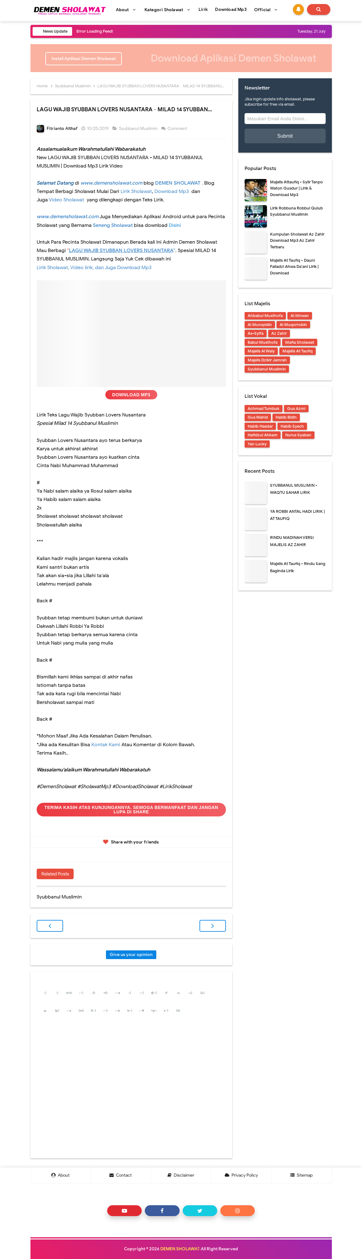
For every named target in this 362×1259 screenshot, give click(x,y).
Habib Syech (292, 426)
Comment (177, 128)
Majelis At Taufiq (297, 351)
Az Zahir (279, 333)
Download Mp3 (131, 394)
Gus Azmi (296, 408)
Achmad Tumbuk (263, 408)
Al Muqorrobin (293, 324)
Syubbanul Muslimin (138, 128)
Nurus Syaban (298, 435)
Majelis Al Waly (261, 351)
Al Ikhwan (300, 315)
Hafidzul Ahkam (262, 435)
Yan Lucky (257, 444)
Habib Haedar (260, 426)
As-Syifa (255, 333)
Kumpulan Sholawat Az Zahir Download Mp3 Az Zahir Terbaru (297, 241)
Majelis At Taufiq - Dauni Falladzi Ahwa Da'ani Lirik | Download (294, 267)
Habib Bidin (286, 417)
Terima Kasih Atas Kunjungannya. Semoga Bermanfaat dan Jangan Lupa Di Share (131, 809)
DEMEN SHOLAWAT (180, 1249)
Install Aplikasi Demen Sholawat (84, 58)
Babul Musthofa (262, 342)
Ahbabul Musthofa (265, 315)
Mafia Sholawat (299, 342)
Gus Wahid (258, 417)
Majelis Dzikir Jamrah (267, 360)
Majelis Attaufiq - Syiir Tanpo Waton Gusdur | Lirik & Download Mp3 (296, 188)
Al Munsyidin (260, 324)
